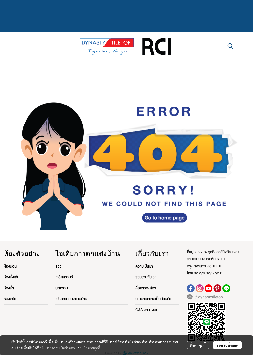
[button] (230, 46)
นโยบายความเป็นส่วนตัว (57, 348)
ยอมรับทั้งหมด (227, 345)
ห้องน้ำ (9, 288)
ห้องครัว (10, 299)
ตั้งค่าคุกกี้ (198, 345)
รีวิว (58, 266)
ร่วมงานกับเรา (145, 277)
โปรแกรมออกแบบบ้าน (71, 299)
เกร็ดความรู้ (64, 277)
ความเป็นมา (144, 266)
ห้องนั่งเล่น (11, 277)
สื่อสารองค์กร (145, 288)
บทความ (61, 288)
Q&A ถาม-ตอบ (146, 310)
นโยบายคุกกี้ (91, 348)
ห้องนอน (10, 266)
